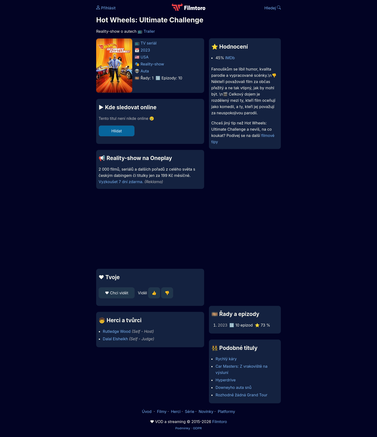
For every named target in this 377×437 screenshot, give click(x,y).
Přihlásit (106, 8)
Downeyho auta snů (233, 387)
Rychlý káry (226, 358)
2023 (145, 50)
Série (189, 411)
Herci (176, 411)
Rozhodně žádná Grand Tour (241, 394)
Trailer (149, 31)
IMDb (230, 57)
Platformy (226, 411)
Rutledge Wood (117, 331)
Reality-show (152, 64)
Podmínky (182, 428)
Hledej (272, 8)
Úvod (147, 411)
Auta (145, 71)
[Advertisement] (61, 74)
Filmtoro (219, 421)
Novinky (206, 411)
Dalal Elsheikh (115, 338)
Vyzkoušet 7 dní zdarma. (121, 181)
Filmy (162, 411)
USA (145, 57)
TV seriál (149, 43)
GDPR (197, 428)
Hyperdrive (225, 380)
